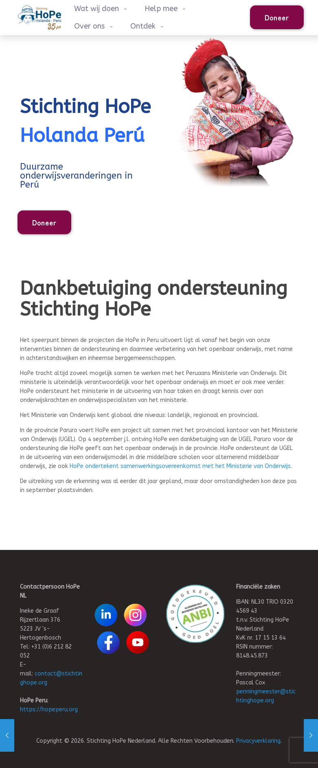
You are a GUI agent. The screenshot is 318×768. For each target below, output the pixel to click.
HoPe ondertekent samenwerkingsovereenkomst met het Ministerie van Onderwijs (180, 466)
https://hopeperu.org (49, 709)
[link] (195, 614)
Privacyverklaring (258, 740)
